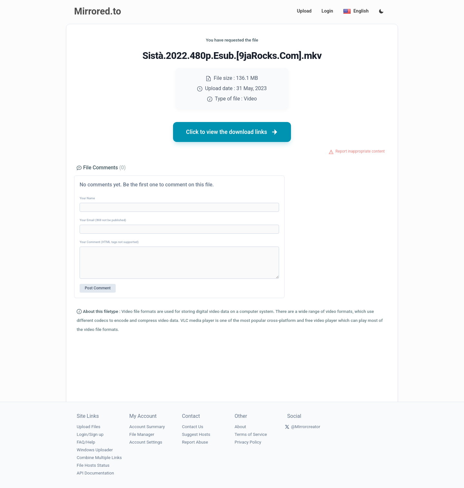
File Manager (141, 434)
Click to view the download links (232, 132)
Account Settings (145, 442)
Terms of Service (251, 434)
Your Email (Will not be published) (103, 220)
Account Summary (147, 426)
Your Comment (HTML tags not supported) (109, 242)
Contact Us (192, 426)
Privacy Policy (248, 442)
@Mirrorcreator (305, 426)
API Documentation (95, 473)
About (240, 426)
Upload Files (88, 426)
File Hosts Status (93, 465)
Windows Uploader (95, 449)
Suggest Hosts (196, 434)
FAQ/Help (86, 442)
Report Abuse (195, 442)
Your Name (87, 198)
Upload (304, 11)
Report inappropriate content (360, 151)
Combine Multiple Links (99, 457)
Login (327, 11)
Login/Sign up (90, 434)
